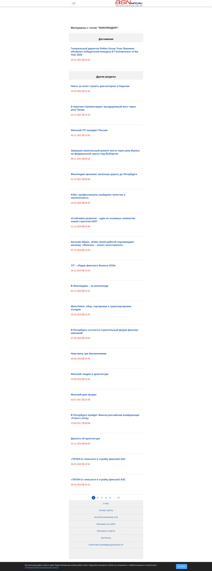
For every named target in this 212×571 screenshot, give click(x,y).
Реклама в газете (106, 531)
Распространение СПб (106, 517)
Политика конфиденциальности (106, 545)
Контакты (106, 538)
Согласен (181, 566)
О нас (106, 503)
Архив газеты (106, 510)
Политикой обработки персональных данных (42, 567)
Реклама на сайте (106, 524)
